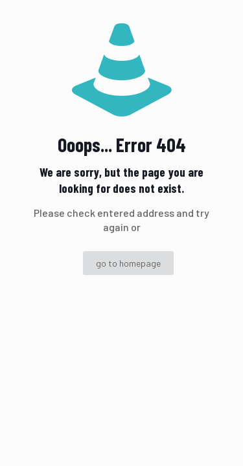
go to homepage (128, 263)
